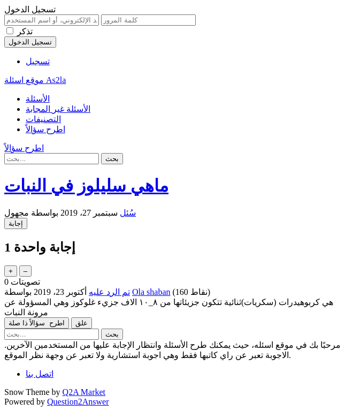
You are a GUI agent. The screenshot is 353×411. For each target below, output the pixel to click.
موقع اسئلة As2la (35, 80)
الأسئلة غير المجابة (58, 108)
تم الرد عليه (109, 291)
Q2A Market (84, 392)
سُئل (128, 212)
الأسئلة (38, 98)
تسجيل (38, 61)
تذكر (25, 31)
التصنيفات (43, 119)
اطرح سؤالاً (45, 129)
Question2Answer (78, 401)
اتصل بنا (39, 373)
